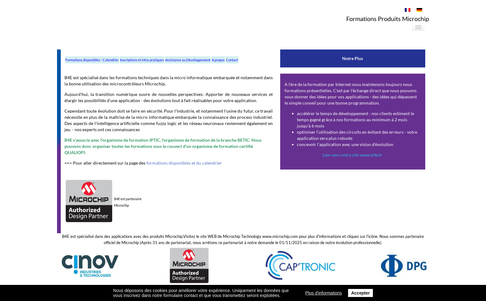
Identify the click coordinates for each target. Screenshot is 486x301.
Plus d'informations (323, 292)
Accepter (360, 292)
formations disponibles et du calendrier (183, 163)
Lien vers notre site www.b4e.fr (352, 154)
